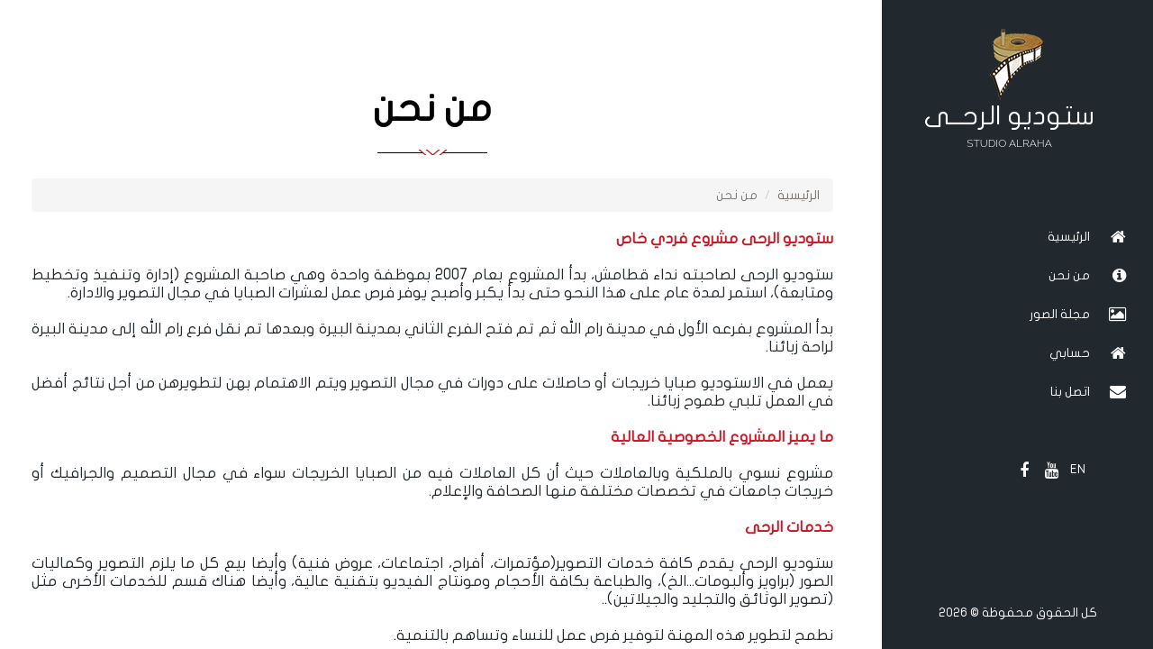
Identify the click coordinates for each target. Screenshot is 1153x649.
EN (1077, 469)
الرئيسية (798, 195)
